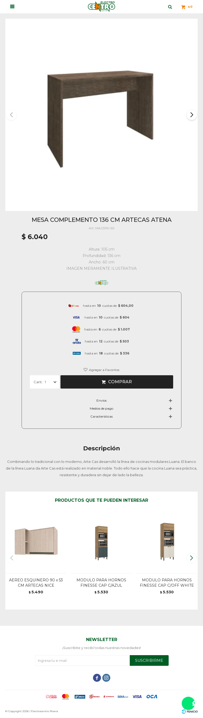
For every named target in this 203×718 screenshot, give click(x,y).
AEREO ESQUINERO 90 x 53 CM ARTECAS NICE (36, 583)
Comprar (120, 381)
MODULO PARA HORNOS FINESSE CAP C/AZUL (101, 583)
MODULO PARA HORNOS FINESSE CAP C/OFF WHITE (167, 583)
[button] (191, 115)
